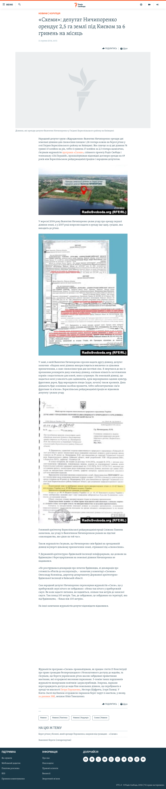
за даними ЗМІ (46, 696)
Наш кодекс (48, 763)
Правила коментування (13, 779)
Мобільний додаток (11, 763)
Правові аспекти (50, 768)
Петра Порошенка (71, 689)
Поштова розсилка (10, 768)
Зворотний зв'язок (51, 779)
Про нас (46, 758)
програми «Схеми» (72, 152)
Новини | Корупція (49, 13)
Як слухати (7, 758)
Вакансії (46, 774)
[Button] (109, 48)
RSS (3, 774)
